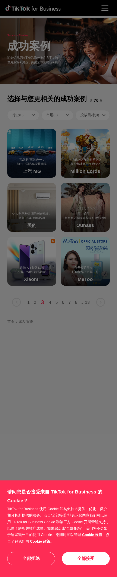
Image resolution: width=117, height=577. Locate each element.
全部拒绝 (31, 558)
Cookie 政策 (40, 541)
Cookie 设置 (92, 535)
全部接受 (85, 558)
